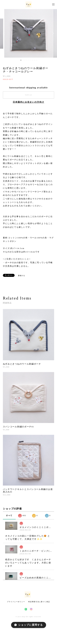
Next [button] (52, 33)
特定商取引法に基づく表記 (39, 602)
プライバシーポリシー (16, 602)
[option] (28, 33)
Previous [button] (4, 33)
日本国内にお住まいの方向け (28, 102)
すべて (9, 515)
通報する (21, 275)
